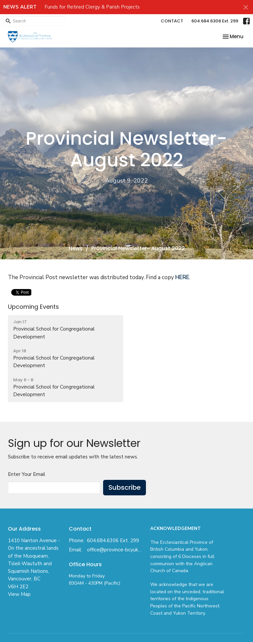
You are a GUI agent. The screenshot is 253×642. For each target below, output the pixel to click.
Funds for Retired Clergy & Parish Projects (92, 7)
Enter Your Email (26, 474)
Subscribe (124, 487)
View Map (19, 594)
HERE (182, 277)
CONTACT (172, 21)
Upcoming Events (33, 307)
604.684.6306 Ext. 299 (214, 21)
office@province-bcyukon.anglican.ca (115, 549)
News (76, 248)
